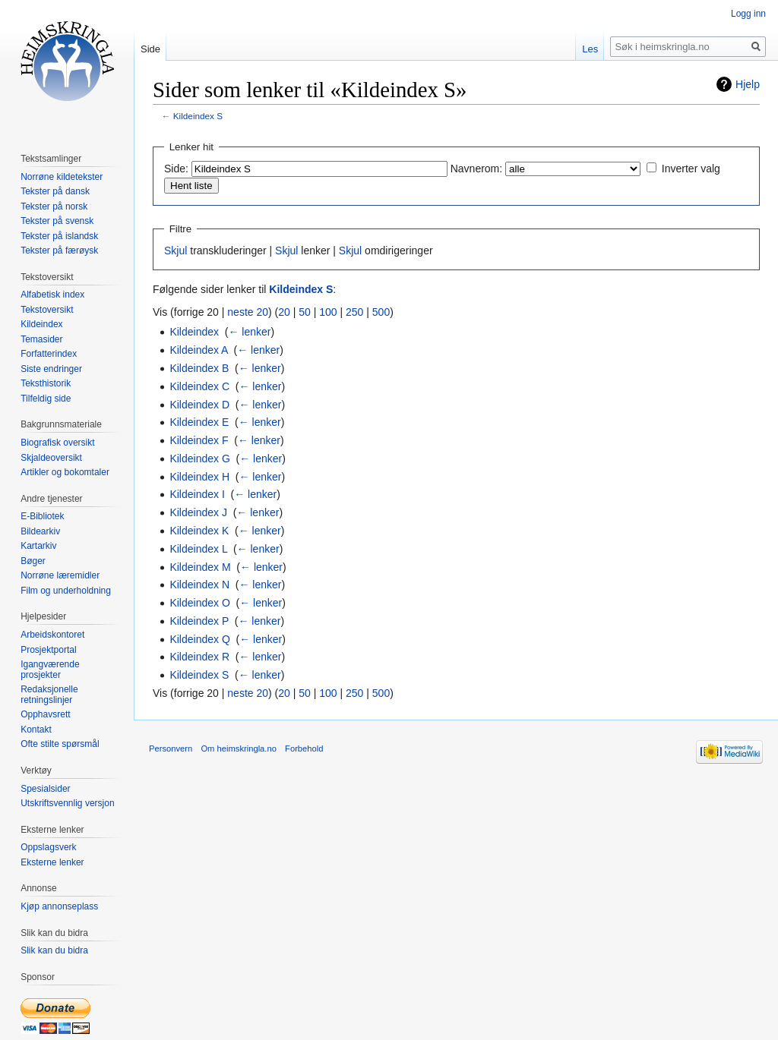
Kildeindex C (199, 386)
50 (305, 312)
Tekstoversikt (47, 309)
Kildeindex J (198, 512)
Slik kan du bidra (54, 950)
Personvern (170, 748)
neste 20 (247, 312)
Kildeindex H (199, 477)
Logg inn (748, 13)
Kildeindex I (196, 494)
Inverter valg (691, 168)
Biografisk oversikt (57, 442)
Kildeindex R (199, 657)
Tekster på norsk (54, 206)
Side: (176, 168)
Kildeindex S (198, 116)
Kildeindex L (198, 549)
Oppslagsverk (48, 847)
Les (590, 49)
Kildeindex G (199, 458)
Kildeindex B (199, 368)
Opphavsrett (45, 714)
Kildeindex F (198, 440)
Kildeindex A (198, 350)
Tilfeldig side (46, 398)
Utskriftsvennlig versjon (67, 803)
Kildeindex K (199, 531)
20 (284, 312)
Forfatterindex (49, 353)
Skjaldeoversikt (51, 457)
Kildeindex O (199, 603)
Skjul (175, 250)
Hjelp (747, 84)
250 (354, 312)
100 (328, 312)
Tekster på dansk (55, 191)
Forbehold (304, 748)
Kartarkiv (38, 545)
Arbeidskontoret (52, 634)
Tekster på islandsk (59, 236)
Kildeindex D (199, 405)
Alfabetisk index (52, 294)
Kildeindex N (199, 584)
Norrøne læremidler (60, 575)
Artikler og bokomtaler (65, 472)
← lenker (249, 332)
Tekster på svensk (57, 221)
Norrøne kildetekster (62, 177)
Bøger (33, 561)
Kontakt (36, 729)
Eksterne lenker (52, 862)
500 (381, 312)
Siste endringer (51, 369)
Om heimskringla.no (238, 748)
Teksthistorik (46, 383)
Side (150, 49)
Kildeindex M (199, 567)
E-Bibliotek (42, 516)
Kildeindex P (199, 621)
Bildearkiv (40, 531)
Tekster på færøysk (59, 250)
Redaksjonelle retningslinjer (49, 694)
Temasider (41, 339)
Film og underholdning (66, 590)
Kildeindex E (199, 422)
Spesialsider (45, 788)
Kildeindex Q (199, 639)
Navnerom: (476, 168)
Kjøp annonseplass (59, 906)
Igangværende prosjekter (50, 669)
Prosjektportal (48, 649)
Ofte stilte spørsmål (60, 744)
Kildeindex (194, 332)
